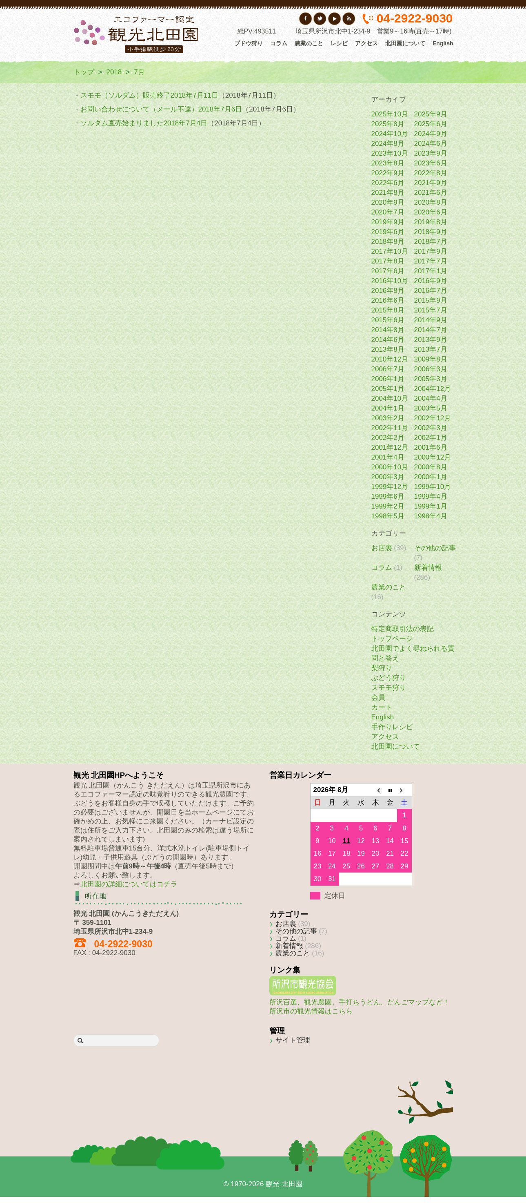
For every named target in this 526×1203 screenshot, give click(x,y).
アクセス (366, 43)
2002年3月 (430, 428)
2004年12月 (432, 389)
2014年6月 (387, 340)
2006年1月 (387, 379)
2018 (114, 72)
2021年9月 (430, 183)
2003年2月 (387, 418)
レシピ (339, 43)
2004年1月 (387, 408)
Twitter (320, 18)
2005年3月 (430, 379)
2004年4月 (430, 398)
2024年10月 (389, 134)
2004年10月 (389, 398)
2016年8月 (387, 291)
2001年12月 (389, 447)
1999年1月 (430, 506)
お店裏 (381, 548)
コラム (278, 43)
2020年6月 (430, 212)
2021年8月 (387, 192)
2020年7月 (387, 212)
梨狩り (381, 668)
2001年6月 (430, 447)
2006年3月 (430, 369)
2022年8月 (430, 173)
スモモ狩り (388, 688)
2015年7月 (430, 310)
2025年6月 (430, 124)
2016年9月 (430, 281)
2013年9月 (430, 340)
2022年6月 (387, 183)
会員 (378, 697)
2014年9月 (430, 320)
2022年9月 (387, 173)
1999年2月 (387, 506)
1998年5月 (387, 516)
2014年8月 (387, 330)
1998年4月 (430, 516)
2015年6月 (387, 320)
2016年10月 (389, 281)
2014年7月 (430, 330)
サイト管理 (292, 1040)
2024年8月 (387, 143)
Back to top (425, 1090)
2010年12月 (389, 359)
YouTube (334, 18)
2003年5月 (430, 408)
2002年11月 (389, 428)
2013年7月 (430, 349)
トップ (83, 72)
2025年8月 (387, 124)
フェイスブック (306, 18)
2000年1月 (430, 477)
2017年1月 (430, 271)
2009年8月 (430, 359)
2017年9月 (430, 251)
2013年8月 (387, 349)
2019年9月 (387, 222)
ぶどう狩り (388, 678)
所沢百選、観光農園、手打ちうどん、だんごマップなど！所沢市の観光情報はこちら (359, 1002)
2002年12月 (432, 418)
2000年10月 (389, 467)
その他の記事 (435, 548)
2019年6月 (387, 232)
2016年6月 (387, 300)
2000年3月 (387, 477)
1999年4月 (430, 496)
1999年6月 (387, 496)
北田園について (405, 43)
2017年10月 (389, 251)
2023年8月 (387, 163)
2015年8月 (387, 310)
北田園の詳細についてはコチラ (129, 884)
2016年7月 (430, 291)
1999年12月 (389, 487)
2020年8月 (430, 202)
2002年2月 (387, 438)
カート (381, 707)
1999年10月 (432, 487)
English (443, 43)
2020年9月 (387, 202)
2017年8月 (387, 261)
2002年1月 (430, 438)
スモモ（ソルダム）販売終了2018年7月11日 (149, 95)
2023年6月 (430, 163)
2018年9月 (430, 232)
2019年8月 (430, 222)
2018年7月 (430, 242)
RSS (348, 18)
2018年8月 (387, 242)
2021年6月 (430, 192)
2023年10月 (389, 153)
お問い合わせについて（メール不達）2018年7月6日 (161, 109)
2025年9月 (430, 114)
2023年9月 (430, 153)
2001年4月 (387, 457)
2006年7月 (387, 369)
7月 (139, 72)
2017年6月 (387, 271)
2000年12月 (432, 457)
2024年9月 (430, 134)
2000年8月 (430, 467)
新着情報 (428, 567)
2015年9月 (430, 300)
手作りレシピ (392, 727)
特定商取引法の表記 (402, 629)
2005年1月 (387, 389)
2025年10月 (389, 114)
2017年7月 (430, 261)
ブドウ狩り (248, 43)
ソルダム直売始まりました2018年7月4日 (144, 123)
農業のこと (309, 43)
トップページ (392, 639)
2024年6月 (430, 143)
